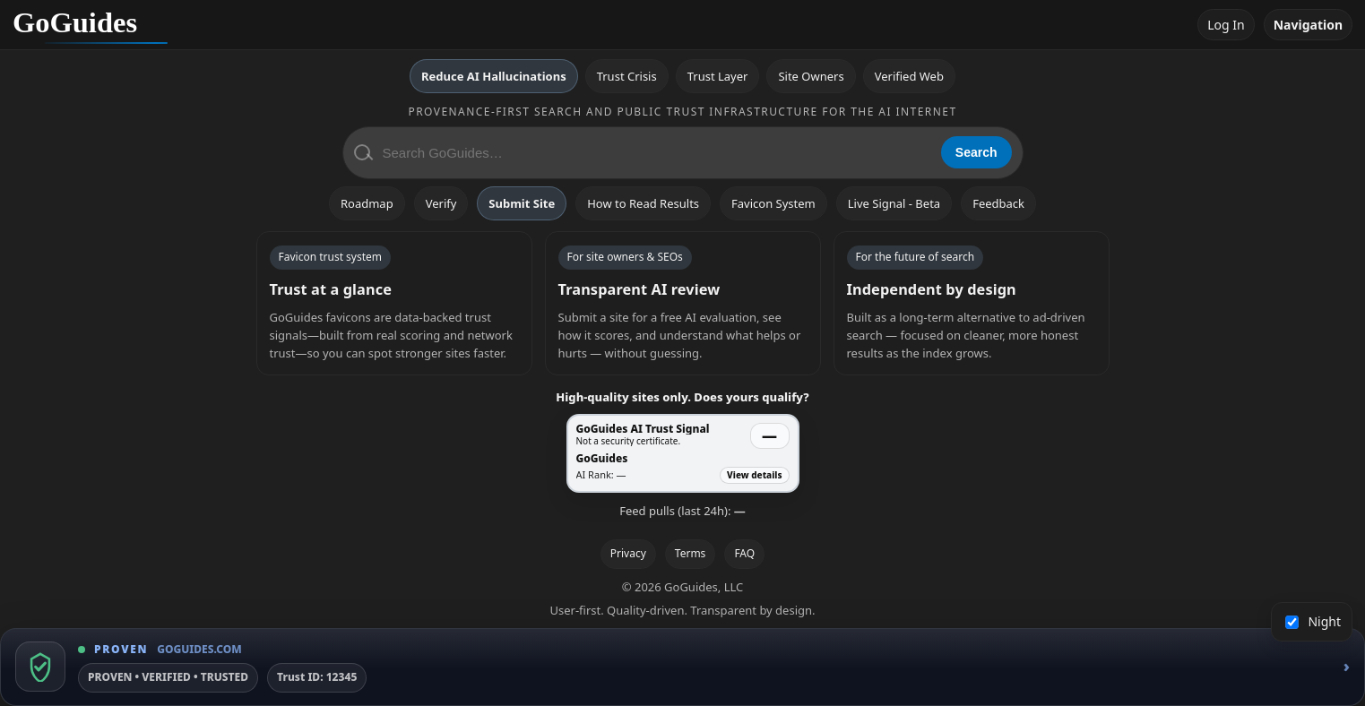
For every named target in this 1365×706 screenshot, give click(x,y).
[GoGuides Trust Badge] (682, 667)
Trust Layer (717, 76)
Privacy (628, 553)
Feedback (998, 203)
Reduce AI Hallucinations (493, 76)
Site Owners (810, 76)
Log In (1225, 24)
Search (976, 152)
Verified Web (909, 76)
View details (754, 475)
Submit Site (521, 203)
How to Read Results (643, 203)
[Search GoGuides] (655, 152)
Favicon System (773, 203)
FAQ (744, 553)
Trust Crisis (627, 76)
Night (1313, 621)
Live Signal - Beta (894, 203)
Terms (690, 553)
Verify (441, 203)
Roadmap (367, 203)
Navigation (1308, 24)
